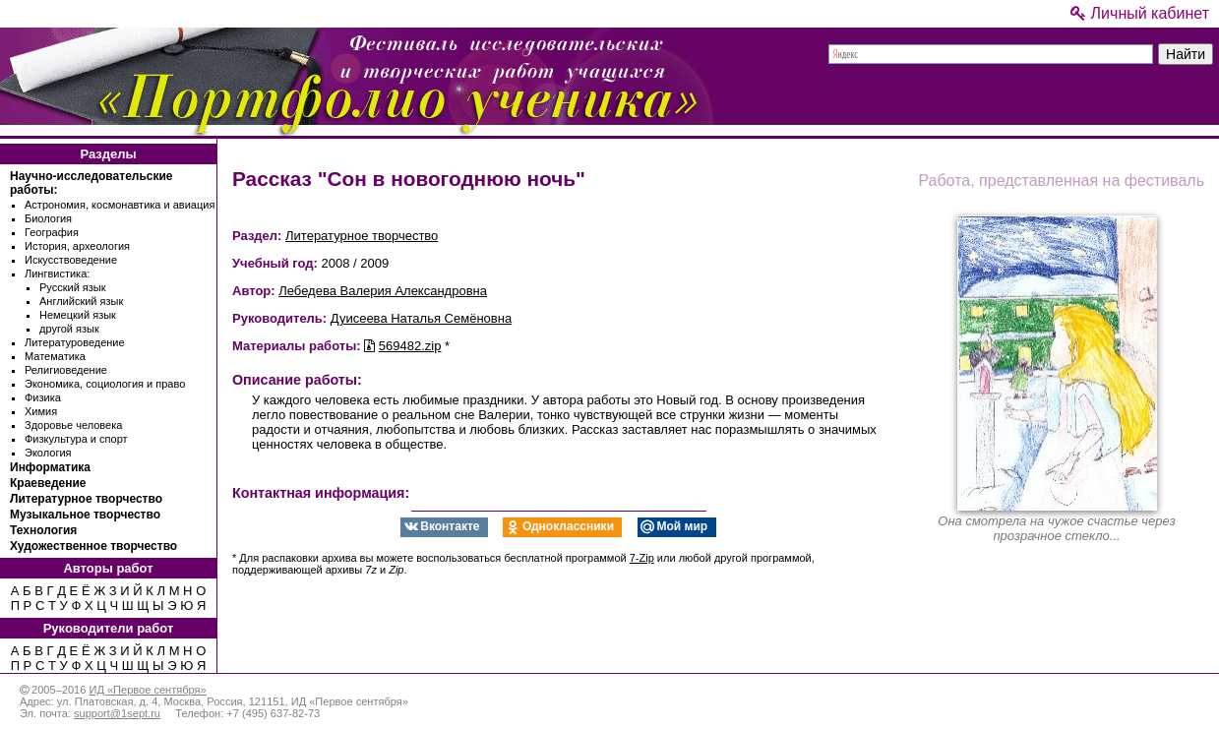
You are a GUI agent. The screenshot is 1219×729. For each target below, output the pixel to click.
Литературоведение (75, 342)
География (52, 232)
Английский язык (81, 301)
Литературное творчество (86, 499)
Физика (43, 397)
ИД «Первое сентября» (147, 690)
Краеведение (48, 483)
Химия (41, 411)
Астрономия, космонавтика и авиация (119, 205)
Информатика (50, 467)
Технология (43, 530)
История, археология (77, 246)
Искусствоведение (71, 260)
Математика (55, 356)
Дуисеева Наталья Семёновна (421, 318)
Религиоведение (66, 370)
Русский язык (72, 287)
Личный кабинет (1139, 13)
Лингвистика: (57, 273)
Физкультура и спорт (76, 439)
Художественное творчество (93, 546)
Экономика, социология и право (105, 384)
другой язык (69, 328)
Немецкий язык (77, 315)
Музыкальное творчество (85, 514)
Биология (48, 218)
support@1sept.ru (117, 713)
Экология (48, 452)
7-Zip (642, 558)
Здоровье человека (73, 425)
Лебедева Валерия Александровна (382, 290)
